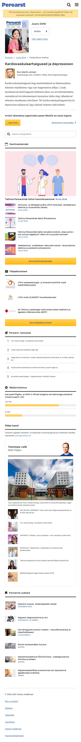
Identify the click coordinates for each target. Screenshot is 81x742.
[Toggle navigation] (76, 5)
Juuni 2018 (21, 57)
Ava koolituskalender (40, 261)
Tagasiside (9, 715)
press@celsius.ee (23, 435)
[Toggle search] (69, 5)
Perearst (9, 57)
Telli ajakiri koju (40, 39)
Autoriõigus (10, 722)
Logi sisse (13, 122)
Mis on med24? (11, 701)
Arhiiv (40, 31)
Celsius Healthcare (13, 729)
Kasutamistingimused (14, 736)
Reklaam (9, 708)
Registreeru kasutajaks (64, 122)
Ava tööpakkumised (41, 322)
